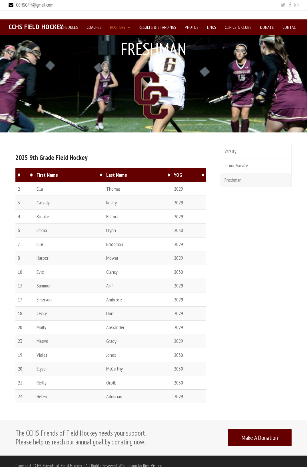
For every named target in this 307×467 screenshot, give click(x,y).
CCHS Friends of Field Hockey (57, 457)
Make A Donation (260, 428)
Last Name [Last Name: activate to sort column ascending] (116, 166)
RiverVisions (152, 457)
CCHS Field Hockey (36, 17)
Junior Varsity (236, 156)
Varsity (230, 142)
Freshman (233, 171)
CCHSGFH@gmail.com (34, 5)
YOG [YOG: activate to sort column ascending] (178, 166)
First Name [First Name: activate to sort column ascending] (47, 166)
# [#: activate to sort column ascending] (19, 166)
